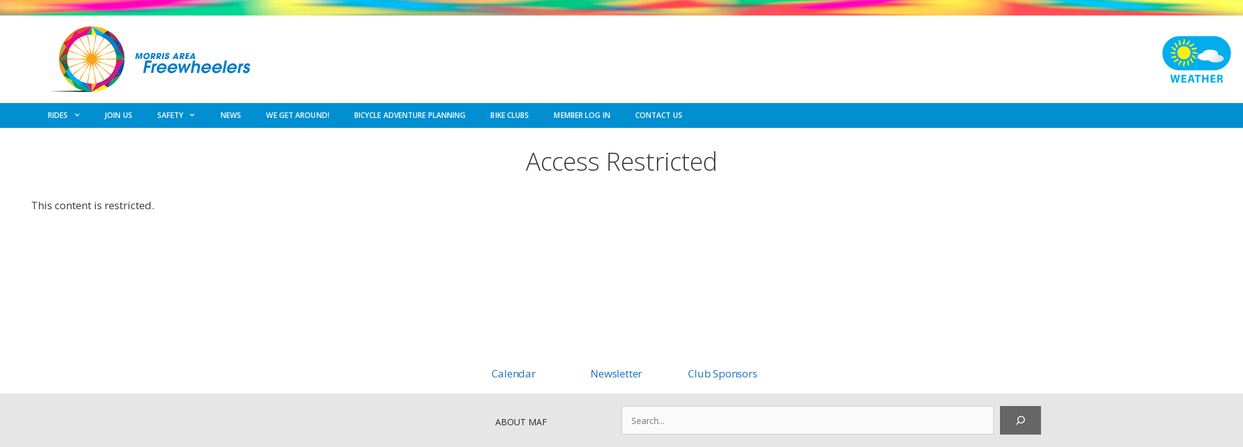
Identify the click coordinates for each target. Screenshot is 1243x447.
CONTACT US (658, 115)
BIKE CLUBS (509, 115)
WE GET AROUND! (297, 115)
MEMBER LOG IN (582, 115)
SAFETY (182, 115)
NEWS (231, 115)
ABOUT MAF (521, 422)
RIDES (70, 115)
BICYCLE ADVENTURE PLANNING (410, 115)
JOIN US (118, 115)
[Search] (1020, 420)
